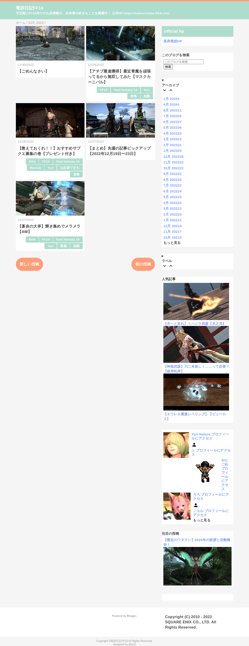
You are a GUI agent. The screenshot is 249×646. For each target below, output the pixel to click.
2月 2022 (172, 214)
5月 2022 (172, 197)
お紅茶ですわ (70, 168)
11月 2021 (172, 231)
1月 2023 (172, 151)
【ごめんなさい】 (33, 71)
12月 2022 (173, 156)
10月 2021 (172, 237)
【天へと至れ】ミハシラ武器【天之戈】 (194, 323)
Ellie (32, 161)
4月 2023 (172, 133)
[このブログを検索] (183, 61)
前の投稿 (143, 264)
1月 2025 (171, 99)
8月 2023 (172, 110)
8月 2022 (172, 180)
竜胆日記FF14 (30, 8)
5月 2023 (172, 127)
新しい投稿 (29, 264)
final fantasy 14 (125, 90)
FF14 (103, 90)
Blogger (131, 615)
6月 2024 (171, 104)
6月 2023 (172, 122)
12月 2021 (172, 226)
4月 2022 (172, 203)
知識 (146, 96)
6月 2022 (172, 191)
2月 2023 (172, 145)
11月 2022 (173, 162)
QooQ (132, 644)
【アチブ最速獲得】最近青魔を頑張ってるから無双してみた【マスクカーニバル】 (119, 76)
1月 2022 (172, 220)
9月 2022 (172, 174)
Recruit (35, 168)
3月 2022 (172, 208)
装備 (63, 246)
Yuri (147, 90)
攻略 (133, 96)
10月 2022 (173, 168)
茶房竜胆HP (172, 41)
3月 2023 (172, 139)
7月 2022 (172, 185)
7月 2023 (172, 116)
